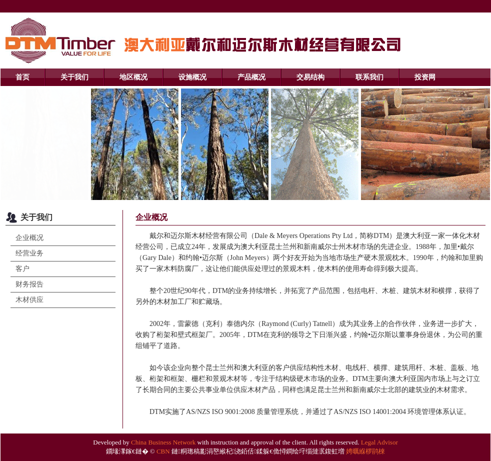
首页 (23, 77)
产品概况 (252, 77)
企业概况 (30, 238)
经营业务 (30, 253)
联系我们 (370, 77)
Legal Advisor (379, 442)
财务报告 (30, 284)
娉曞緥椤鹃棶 (365, 451)
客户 (23, 268)
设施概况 (192, 77)
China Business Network (163, 442)
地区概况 (134, 77)
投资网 (425, 77)
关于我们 (74, 77)
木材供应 (30, 300)
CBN (163, 451)
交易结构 (310, 77)
